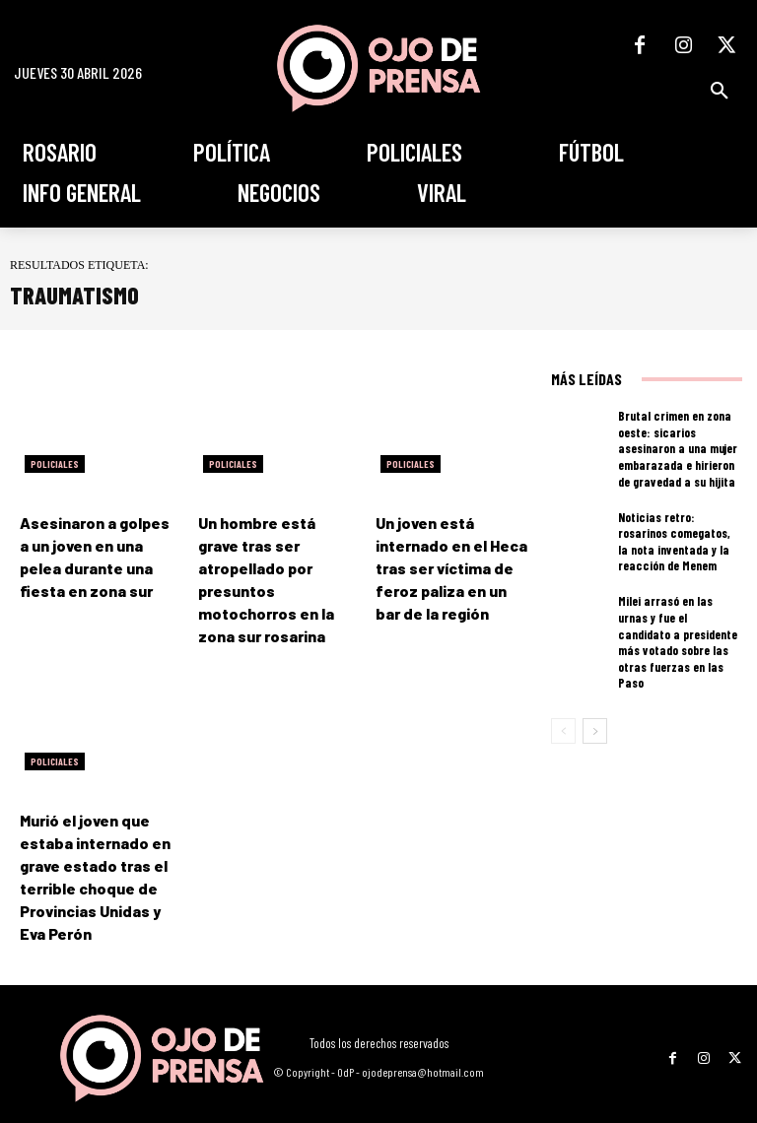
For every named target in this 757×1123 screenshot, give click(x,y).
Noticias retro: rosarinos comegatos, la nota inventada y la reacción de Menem (676, 539)
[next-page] (595, 711)
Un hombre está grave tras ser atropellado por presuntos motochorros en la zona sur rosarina (270, 566)
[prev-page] (563, 711)
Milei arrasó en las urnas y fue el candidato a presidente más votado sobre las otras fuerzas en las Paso (675, 631)
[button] (719, 90)
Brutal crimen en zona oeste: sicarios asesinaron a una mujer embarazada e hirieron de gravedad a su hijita (678, 447)
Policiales (55, 464)
